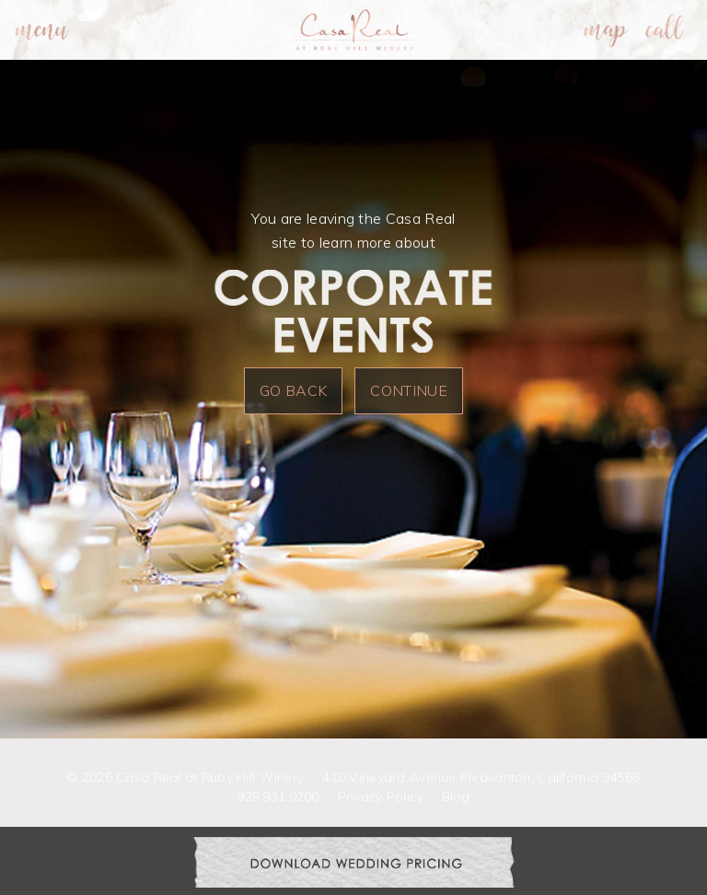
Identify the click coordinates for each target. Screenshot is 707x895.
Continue (408, 390)
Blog (456, 796)
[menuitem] (42, 30)
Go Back (293, 390)
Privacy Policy (380, 796)
